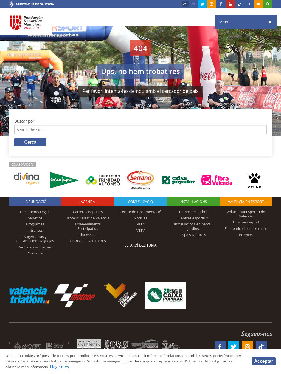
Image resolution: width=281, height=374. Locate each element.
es (193, 4)
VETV (140, 231)
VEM (140, 225)
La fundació (35, 202)
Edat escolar (88, 235)
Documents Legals (35, 212)
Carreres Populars (88, 212)
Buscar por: (24, 121)
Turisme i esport (246, 223)
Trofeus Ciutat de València (87, 218)
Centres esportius (193, 218)
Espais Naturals (193, 235)
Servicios (35, 218)
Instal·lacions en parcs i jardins (193, 227)
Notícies (140, 218)
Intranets (35, 231)
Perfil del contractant (35, 247)
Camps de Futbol (193, 212)
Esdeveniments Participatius (87, 227)
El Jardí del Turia (141, 245)
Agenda (88, 202)
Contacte (35, 254)
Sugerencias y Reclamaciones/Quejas (35, 239)
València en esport (246, 202)
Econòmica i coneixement (246, 229)
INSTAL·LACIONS (193, 202)
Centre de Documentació (140, 212)
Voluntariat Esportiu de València (246, 214)
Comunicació (140, 202)
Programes (35, 225)
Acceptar (263, 361)
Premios (246, 235)
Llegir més (108, 366)
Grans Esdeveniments (88, 241)
